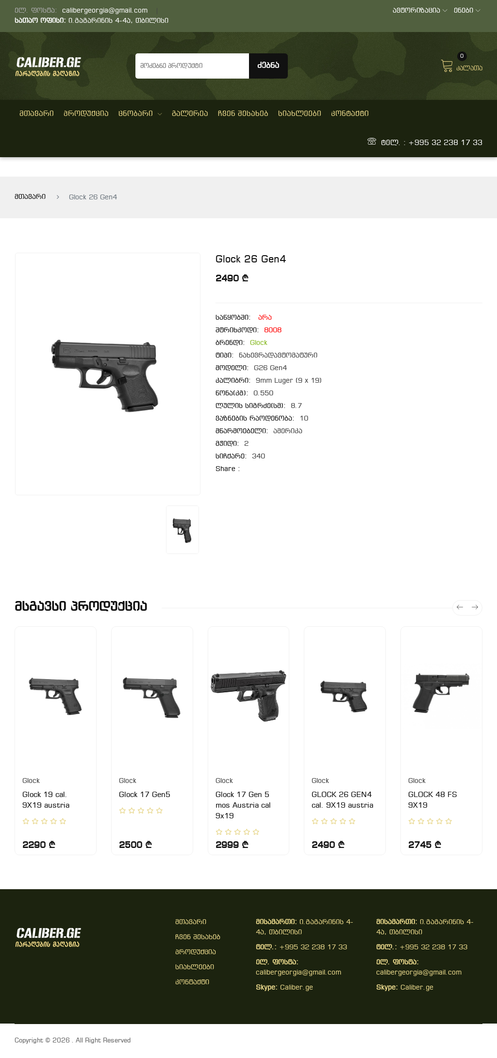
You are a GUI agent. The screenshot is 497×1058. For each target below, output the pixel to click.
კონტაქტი (350, 114)
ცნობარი (140, 114)
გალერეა (190, 114)
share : (227, 469)
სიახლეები (299, 114)
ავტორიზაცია (420, 11)
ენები (467, 11)
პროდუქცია (86, 114)
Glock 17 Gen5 (144, 795)
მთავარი (36, 114)
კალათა (461, 64)
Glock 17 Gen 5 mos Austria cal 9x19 (243, 805)
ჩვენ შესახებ (243, 114)
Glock (258, 343)
